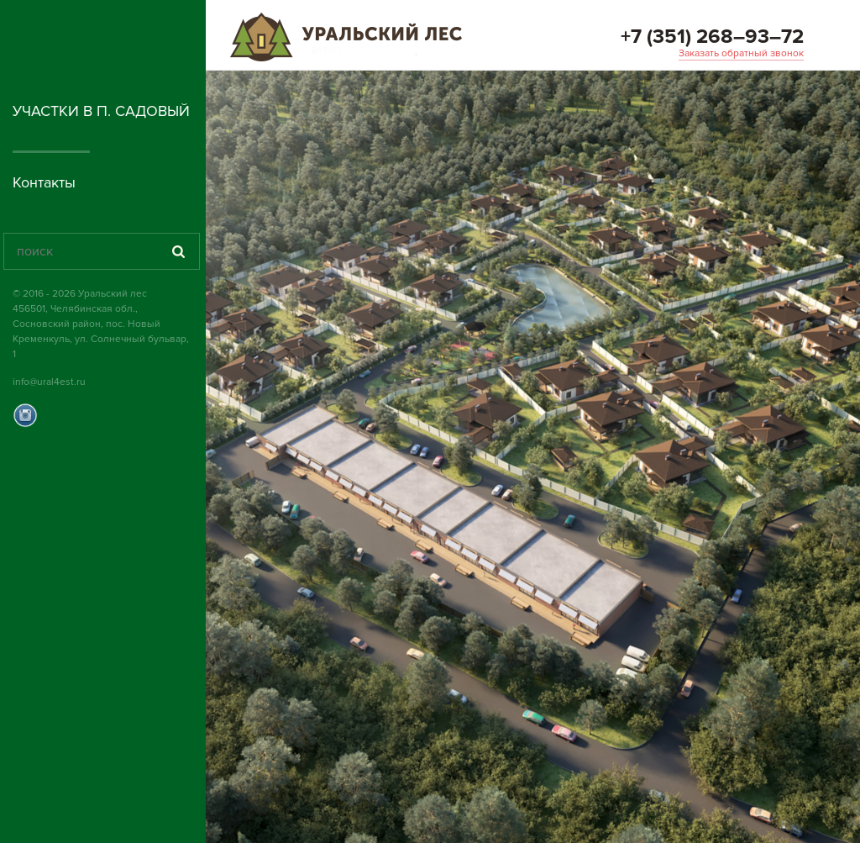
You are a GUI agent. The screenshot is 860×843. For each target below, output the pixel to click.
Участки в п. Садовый (101, 111)
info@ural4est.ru (49, 382)
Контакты (44, 182)
